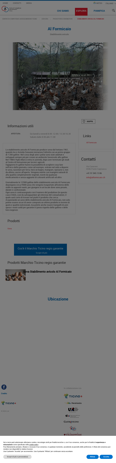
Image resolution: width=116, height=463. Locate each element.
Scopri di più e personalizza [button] (17, 457)
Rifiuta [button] (92, 457)
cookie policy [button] (33, 445)
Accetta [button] (106, 457)
